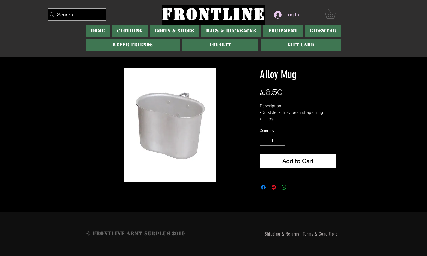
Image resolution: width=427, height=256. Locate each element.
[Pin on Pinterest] (273, 187)
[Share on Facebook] (263, 187)
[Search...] (75, 14)
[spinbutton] (272, 140)
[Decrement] (264, 140)
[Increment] (280, 140)
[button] (335, 14)
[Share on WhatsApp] (284, 187)
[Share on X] (294, 187)
